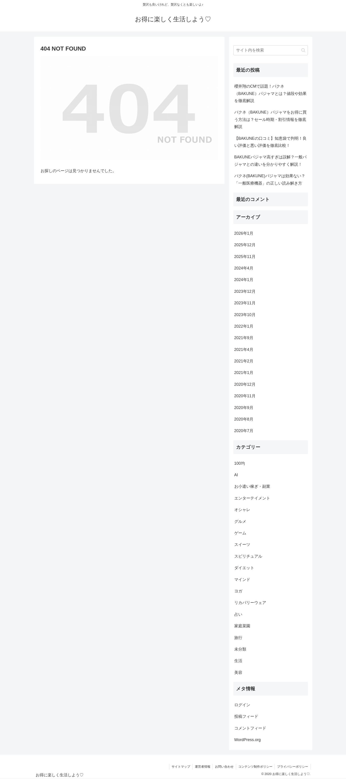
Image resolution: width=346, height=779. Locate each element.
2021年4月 (243, 349)
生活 (238, 661)
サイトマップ (181, 766)
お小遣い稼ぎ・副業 (252, 486)
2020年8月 (243, 419)
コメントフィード (250, 728)
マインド (242, 579)
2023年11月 (245, 303)
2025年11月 (245, 256)
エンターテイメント (252, 498)
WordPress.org (247, 740)
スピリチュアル (248, 556)
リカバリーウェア (250, 602)
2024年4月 (243, 268)
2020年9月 (243, 407)
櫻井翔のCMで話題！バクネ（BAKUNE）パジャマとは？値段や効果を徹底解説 (270, 93)
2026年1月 (243, 233)
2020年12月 (245, 384)
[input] (270, 50)
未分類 (240, 649)
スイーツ (242, 544)
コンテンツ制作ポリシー (255, 766)
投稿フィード (246, 716)
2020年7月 (243, 431)
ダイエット (244, 568)
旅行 (238, 637)
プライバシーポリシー (292, 766)
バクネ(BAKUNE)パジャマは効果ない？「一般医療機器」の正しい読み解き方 (269, 179)
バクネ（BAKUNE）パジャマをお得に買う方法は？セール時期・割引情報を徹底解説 (270, 119)
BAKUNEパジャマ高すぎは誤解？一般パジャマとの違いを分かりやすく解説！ (270, 160)
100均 (239, 463)
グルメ (240, 521)
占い (238, 614)
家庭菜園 (242, 626)
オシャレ (242, 510)
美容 (238, 672)
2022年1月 (243, 326)
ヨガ (238, 591)
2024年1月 (243, 279)
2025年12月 (245, 245)
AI (236, 475)
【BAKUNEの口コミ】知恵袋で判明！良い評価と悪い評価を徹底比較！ (270, 142)
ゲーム (240, 533)
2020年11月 (245, 396)
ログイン (242, 705)
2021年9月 (243, 338)
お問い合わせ (224, 766)
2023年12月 (245, 291)
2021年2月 (243, 361)
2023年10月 (245, 315)
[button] (303, 50)
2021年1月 (243, 372)
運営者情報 (202, 766)
